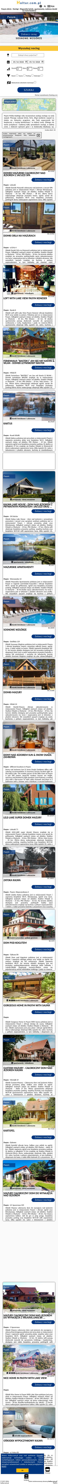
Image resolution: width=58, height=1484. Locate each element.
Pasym (6, 145)
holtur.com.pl (29, 3)
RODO (4, 1466)
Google (40, 1455)
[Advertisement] (29, 1252)
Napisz (55, 1483)
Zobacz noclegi (43, 179)
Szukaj (29, 90)
